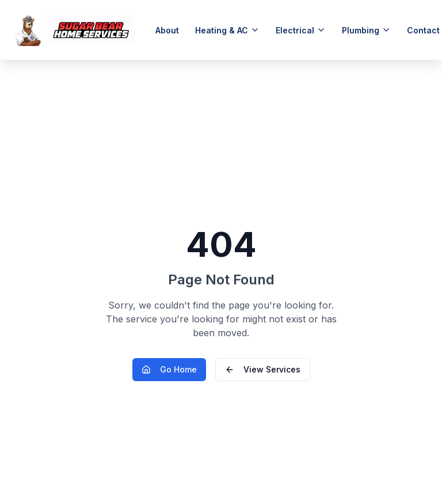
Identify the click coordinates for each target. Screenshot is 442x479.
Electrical (301, 30)
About (167, 30)
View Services (262, 369)
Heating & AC (227, 30)
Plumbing (366, 30)
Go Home (169, 369)
